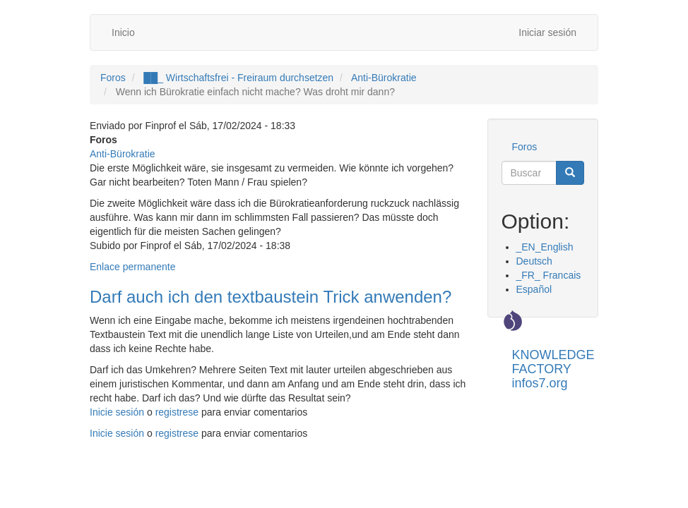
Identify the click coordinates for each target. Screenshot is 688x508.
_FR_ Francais (548, 275)
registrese (176, 412)
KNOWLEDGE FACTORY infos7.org (553, 360)
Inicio (123, 32)
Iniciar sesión (547, 32)
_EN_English (545, 247)
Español (534, 289)
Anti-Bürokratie (384, 77)
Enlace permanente (132, 266)
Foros (113, 77)
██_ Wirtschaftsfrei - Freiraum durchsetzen (238, 77)
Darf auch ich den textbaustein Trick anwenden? (270, 296)
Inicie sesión (117, 412)
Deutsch (534, 261)
